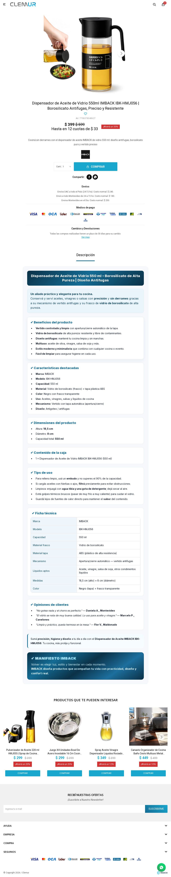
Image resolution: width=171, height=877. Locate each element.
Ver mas (85, 237)
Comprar (98, 166)
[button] (121, 53)
